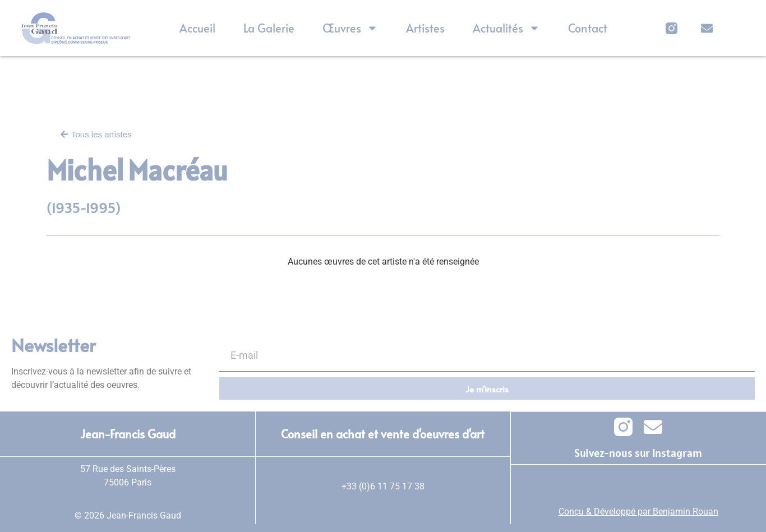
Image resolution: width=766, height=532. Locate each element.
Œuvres (350, 28)
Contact (587, 28)
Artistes (425, 28)
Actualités (506, 28)
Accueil (197, 28)
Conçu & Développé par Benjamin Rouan (638, 511)
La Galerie (268, 28)
